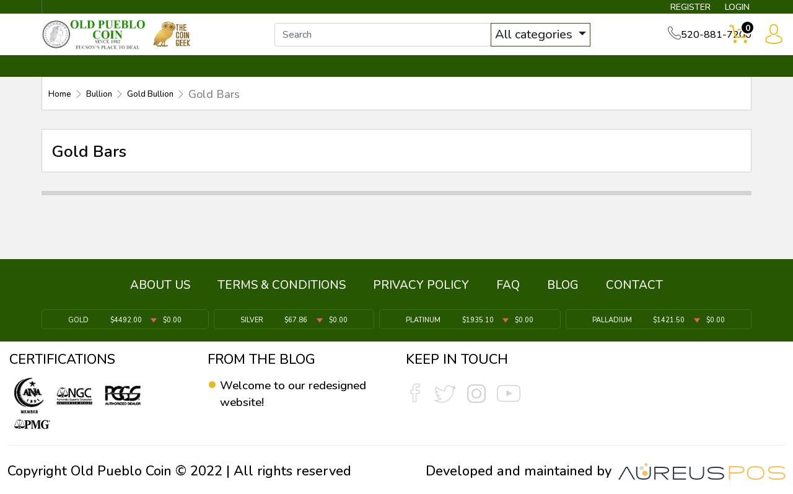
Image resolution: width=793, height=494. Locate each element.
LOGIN (728, 10)
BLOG (563, 291)
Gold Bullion (177, 106)
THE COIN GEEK (441, 79)
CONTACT (709, 79)
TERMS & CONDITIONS (281, 291)
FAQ (508, 291)
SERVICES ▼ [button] (549, 79)
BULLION (81, 79)
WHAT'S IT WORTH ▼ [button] (306, 79)
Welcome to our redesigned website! (281, 394)
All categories (548, 41)
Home (63, 106)
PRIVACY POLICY (421, 291)
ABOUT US (160, 291)
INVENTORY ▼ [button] (175, 79)
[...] (395, 42)
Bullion (112, 106)
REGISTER (672, 10)
